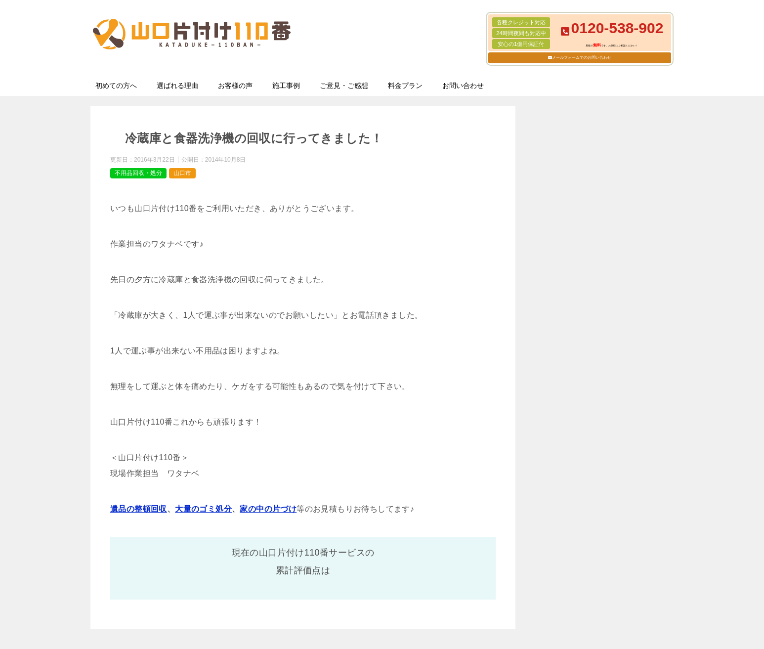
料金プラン (405, 85)
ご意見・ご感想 (344, 85)
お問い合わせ (463, 85)
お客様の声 (235, 85)
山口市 (182, 173)
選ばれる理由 (177, 85)
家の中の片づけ (268, 509)
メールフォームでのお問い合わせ (581, 57)
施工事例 (286, 85)
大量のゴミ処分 (203, 509)
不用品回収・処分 (138, 173)
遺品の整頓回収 (138, 509)
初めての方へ (116, 85)
